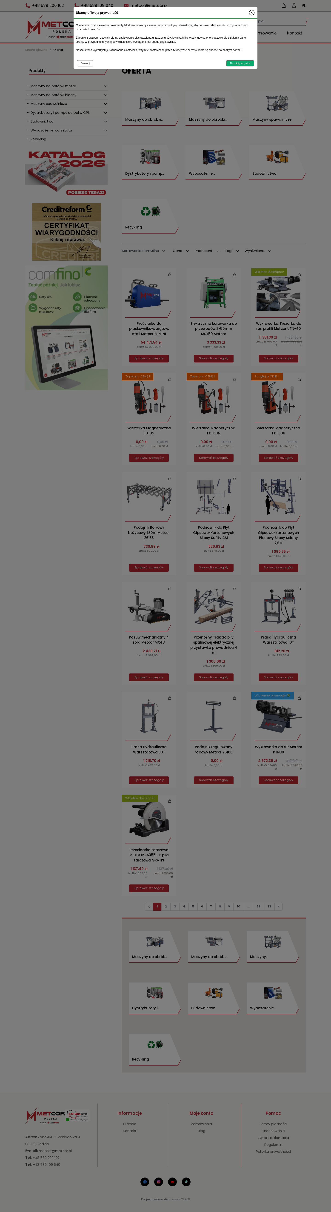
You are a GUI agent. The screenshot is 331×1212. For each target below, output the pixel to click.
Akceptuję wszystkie (240, 63)
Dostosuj (85, 63)
